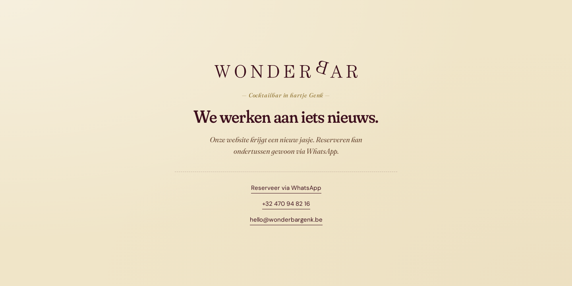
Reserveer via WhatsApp (286, 188)
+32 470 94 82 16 (286, 204)
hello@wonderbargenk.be (286, 220)
